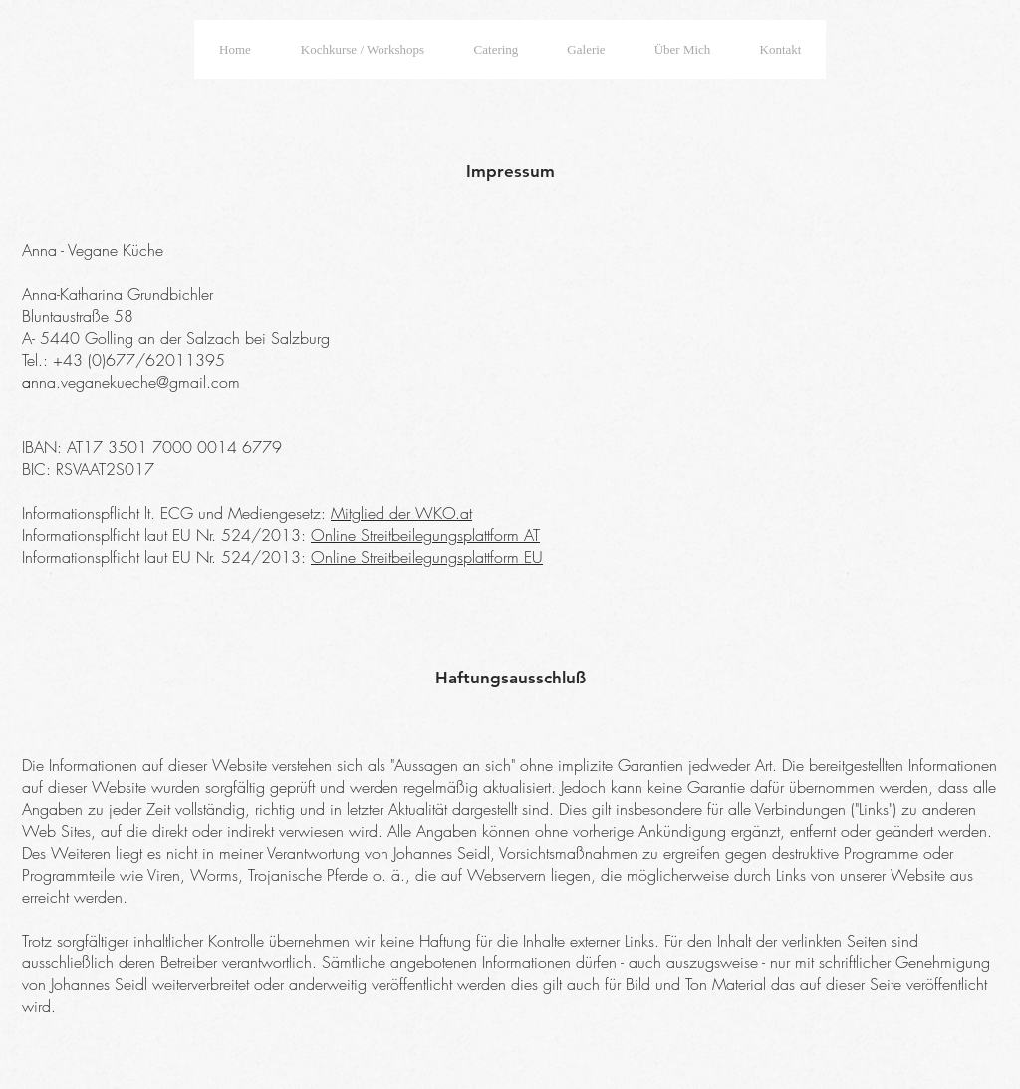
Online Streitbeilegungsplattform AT (425, 535)
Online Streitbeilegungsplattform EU (427, 557)
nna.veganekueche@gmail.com (135, 382)
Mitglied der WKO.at (401, 513)
